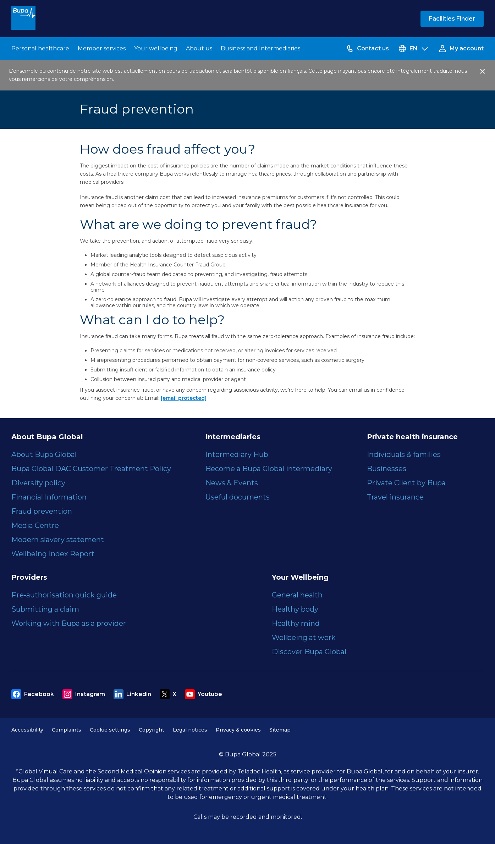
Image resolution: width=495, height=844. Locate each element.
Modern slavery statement (57, 539)
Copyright (151, 730)
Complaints (66, 730)
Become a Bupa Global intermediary (268, 468)
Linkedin (132, 694)
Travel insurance (395, 497)
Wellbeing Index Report (52, 554)
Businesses (386, 468)
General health (297, 595)
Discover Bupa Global (309, 651)
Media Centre (35, 525)
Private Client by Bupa (406, 483)
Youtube (203, 694)
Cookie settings (110, 730)
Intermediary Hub (236, 454)
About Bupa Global (44, 454)
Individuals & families (404, 454)
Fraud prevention (41, 511)
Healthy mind (296, 623)
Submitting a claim (45, 609)
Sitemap (280, 730)
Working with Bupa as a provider (68, 623)
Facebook (32, 694)
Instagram (83, 694)
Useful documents (237, 497)
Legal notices (190, 730)
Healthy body (295, 609)
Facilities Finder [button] (452, 18)
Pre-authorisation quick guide (64, 595)
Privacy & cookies (238, 730)
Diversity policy (38, 483)
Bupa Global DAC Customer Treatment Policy (91, 468)
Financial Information (49, 497)
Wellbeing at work (304, 637)
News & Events (231, 483)
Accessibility (27, 730)
